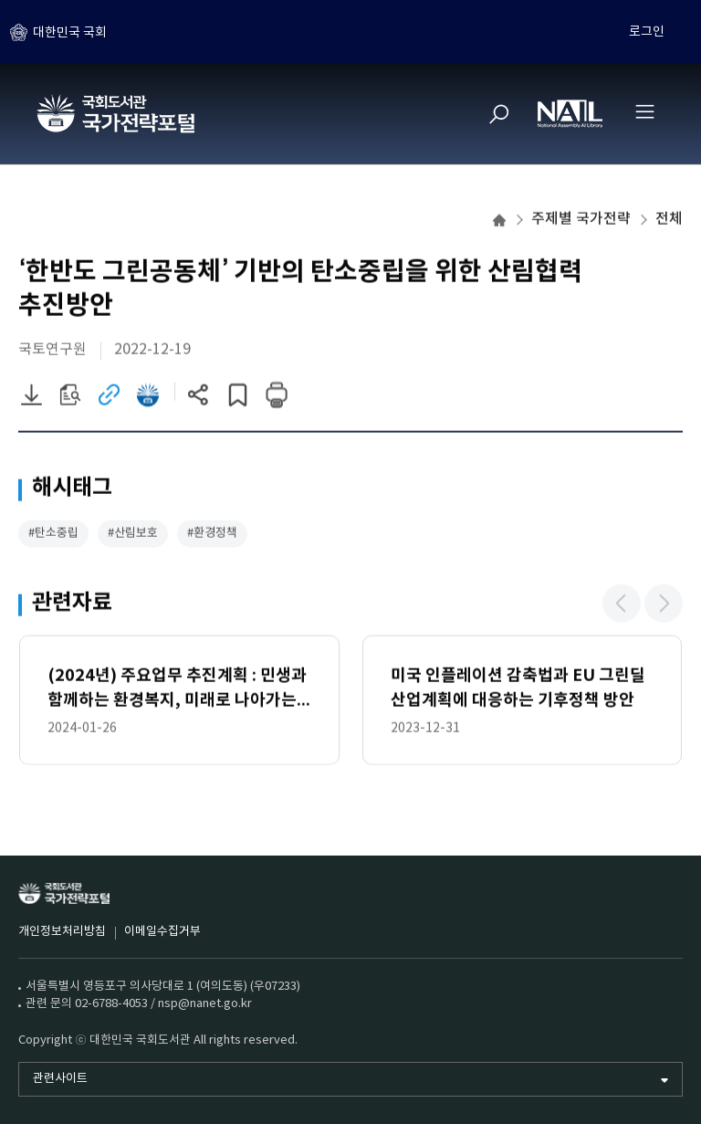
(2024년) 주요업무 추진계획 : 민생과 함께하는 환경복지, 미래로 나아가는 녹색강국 (177, 691)
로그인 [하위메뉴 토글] (646, 32)
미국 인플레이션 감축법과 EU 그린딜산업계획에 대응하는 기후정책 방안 (518, 689)
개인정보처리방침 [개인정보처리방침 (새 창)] (62, 932)
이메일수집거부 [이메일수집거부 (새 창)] (162, 932)
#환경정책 (212, 534)
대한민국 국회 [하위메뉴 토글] (70, 32)
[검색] (499, 114)
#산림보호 (133, 534)
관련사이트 (60, 1079)
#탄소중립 (53, 534)
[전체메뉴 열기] (644, 111)
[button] (621, 604)
